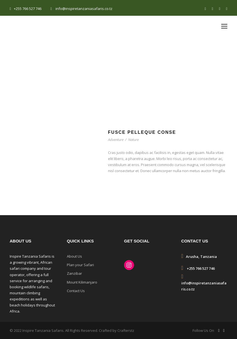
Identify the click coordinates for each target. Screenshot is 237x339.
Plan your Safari (80, 264)
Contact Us (76, 290)
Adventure (115, 139)
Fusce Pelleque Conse (142, 132)
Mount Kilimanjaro (82, 282)
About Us (74, 256)
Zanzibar (74, 273)
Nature (133, 139)
